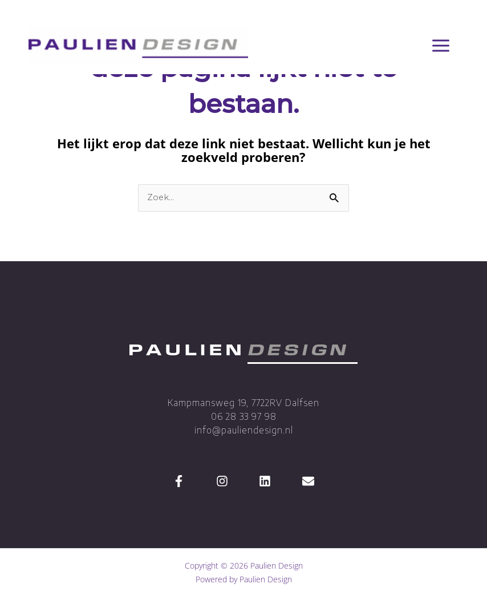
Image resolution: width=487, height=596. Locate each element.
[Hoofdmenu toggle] (440, 46)
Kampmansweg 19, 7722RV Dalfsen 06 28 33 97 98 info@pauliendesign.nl (243, 416)
